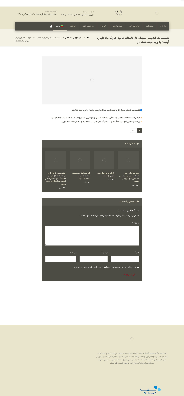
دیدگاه (135, 223)
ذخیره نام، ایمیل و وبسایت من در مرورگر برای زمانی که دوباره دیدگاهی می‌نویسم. (105, 267)
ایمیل (105, 252)
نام (137, 252)
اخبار (133, 130)
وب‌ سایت (72, 252)
